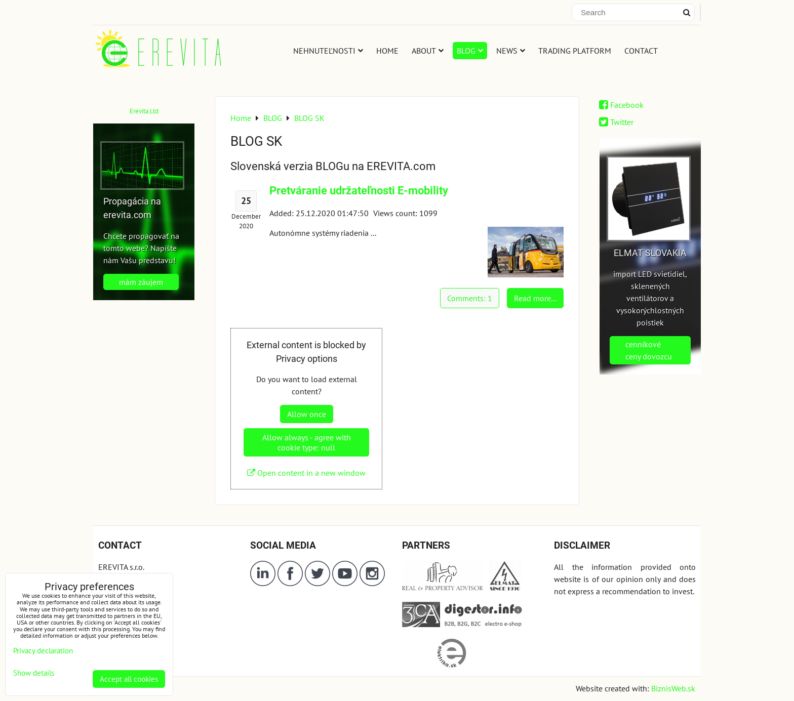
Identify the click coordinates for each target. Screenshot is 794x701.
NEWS (510, 51)
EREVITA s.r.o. (121, 567)
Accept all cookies (129, 679)
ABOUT (428, 51)
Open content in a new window (306, 473)
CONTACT (641, 51)
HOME (387, 51)
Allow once (306, 414)
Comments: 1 (469, 298)
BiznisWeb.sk (673, 688)
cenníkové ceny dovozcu (648, 350)
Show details (33, 673)
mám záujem (141, 282)
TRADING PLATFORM (574, 51)
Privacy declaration (43, 650)
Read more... (535, 298)
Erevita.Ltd (144, 111)
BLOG (470, 51)
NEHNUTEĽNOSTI (328, 51)
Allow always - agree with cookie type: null (306, 442)
